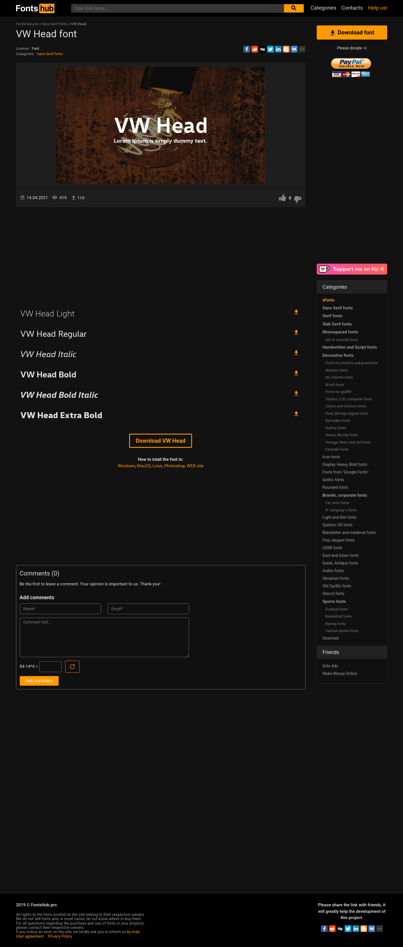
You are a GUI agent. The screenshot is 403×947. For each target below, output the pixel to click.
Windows (126, 465)
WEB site (195, 465)
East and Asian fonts (341, 555)
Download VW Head (160, 440)
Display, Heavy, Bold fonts (345, 464)
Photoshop (174, 465)
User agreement (30, 936)
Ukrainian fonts (336, 578)
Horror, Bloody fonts (341, 435)
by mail (133, 931)
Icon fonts (331, 457)
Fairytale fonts (337, 449)
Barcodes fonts (337, 420)
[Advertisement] (160, 255)
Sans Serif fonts (50, 54)
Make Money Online (340, 673)
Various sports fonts (342, 631)
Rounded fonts (335, 487)
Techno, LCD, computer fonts (348, 399)
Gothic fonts (333, 479)
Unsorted (331, 638)
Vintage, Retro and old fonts (348, 442)
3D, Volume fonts (339, 377)
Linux (158, 465)
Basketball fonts (338, 616)
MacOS (144, 465)
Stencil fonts (334, 593)
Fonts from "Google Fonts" (346, 472)
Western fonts (336, 370)
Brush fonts (334, 385)
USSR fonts (332, 548)
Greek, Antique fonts (340, 563)
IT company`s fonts (341, 510)
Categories (323, 8)
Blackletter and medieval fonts (349, 532)
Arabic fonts (333, 570)
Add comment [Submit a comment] (39, 680)
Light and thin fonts (340, 517)
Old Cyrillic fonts (337, 586)
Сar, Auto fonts (337, 503)
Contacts (352, 8)
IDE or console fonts (341, 340)
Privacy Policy (60, 936)
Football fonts (336, 609)
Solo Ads (330, 666)
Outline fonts (335, 428)
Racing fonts (335, 624)
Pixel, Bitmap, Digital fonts (346, 413)
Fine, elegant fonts (339, 540)
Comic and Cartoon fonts (345, 406)
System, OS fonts (338, 525)
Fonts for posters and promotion (351, 363)
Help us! (377, 8)
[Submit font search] (294, 8)
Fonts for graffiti (338, 392)
